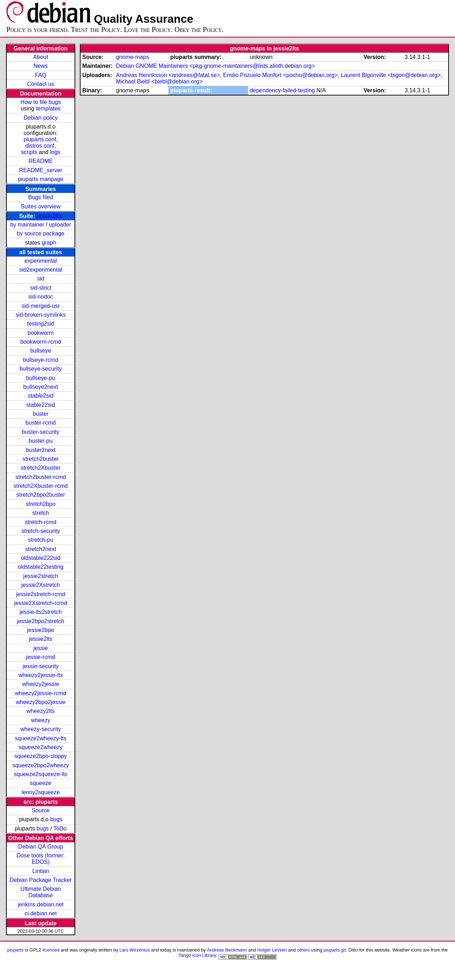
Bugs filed (40, 197)
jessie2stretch (40, 576)
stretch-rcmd (40, 522)
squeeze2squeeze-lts (40, 774)
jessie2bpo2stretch (40, 621)
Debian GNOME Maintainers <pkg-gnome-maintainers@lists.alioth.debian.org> (215, 66)
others (303, 950)
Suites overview (40, 206)
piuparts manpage (40, 179)
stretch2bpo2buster (40, 495)
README (40, 161)
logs (55, 152)
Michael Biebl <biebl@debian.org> (159, 81)
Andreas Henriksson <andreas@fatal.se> (168, 75)
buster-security (40, 432)
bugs (56, 819)
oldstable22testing (41, 567)
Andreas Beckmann (227, 950)
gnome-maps (132, 57)
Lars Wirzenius (135, 950)
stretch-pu (40, 540)
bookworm (41, 333)
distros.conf (39, 146)
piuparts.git (334, 950)
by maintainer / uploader (40, 225)
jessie (40, 648)
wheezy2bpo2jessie (41, 702)
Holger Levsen (272, 950)
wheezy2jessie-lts (40, 675)
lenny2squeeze (41, 792)
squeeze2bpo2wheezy (40, 765)
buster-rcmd (41, 423)
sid (40, 279)
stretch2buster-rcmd (40, 477)
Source (41, 810)
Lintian (40, 871)
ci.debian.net (40, 913)
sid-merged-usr (41, 306)
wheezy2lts (41, 711)
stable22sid (40, 405)
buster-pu (41, 441)
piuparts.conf (39, 139)
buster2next (41, 450)
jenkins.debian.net (41, 904)
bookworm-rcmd (40, 342)
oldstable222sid (40, 558)
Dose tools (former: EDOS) (40, 858)
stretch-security (40, 531)
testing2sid (40, 324)
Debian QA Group (40, 847)
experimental (40, 261)
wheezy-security (40, 729)
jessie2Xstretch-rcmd (40, 603)
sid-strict (40, 288)
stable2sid (40, 396)
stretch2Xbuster (40, 468)
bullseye (40, 351)
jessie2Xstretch (40, 585)
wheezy (40, 720)
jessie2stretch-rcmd (40, 594)
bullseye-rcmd (41, 360)
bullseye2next (40, 387)
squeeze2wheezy (41, 747)
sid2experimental (40, 270)
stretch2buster (41, 459)
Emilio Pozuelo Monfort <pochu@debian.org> (280, 75)
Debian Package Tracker (41, 880)
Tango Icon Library (197, 955)
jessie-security (41, 666)
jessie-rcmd (40, 657)
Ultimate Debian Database (41, 892)
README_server (40, 170)
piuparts (15, 950)
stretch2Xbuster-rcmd (40, 486)
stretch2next (40, 549)
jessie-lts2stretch (41, 612)
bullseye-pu (40, 378)
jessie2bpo (40, 630)
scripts (29, 152)
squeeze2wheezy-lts (40, 738)
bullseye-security (41, 369)
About (40, 57)
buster (40, 414)
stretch (40, 513)
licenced (51, 950)
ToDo (59, 828)
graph (49, 243)
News (41, 66)
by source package (40, 233)
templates (48, 108)
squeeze (40, 783)
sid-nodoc (40, 297)
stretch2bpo (41, 504)
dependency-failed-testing (282, 90)
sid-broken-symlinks (41, 315)
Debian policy (40, 118)
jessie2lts (49, 216)
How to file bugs (41, 102)
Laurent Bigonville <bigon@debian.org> (391, 75)
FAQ (40, 75)
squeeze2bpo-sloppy (41, 756)
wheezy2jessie (40, 684)
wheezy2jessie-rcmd (40, 693)
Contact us (40, 84)
